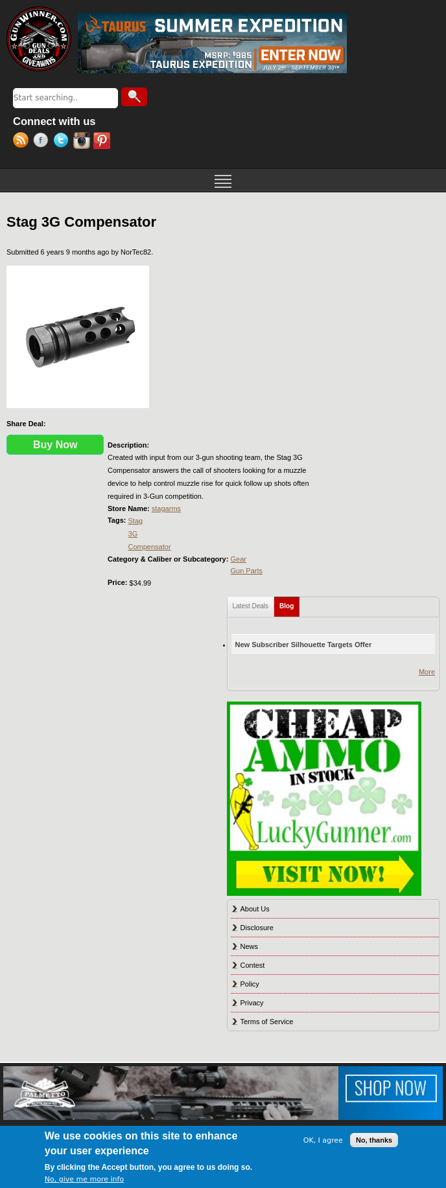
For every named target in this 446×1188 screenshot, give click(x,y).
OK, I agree (323, 1140)
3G (133, 534)
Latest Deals (251, 606)
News (250, 946)
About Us (255, 909)
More (427, 672)
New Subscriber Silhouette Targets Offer (303, 644)
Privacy (252, 1003)
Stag (135, 521)
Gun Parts (246, 571)
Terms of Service (267, 1021)
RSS (23, 142)
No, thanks (374, 1140)
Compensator (149, 547)
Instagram (83, 142)
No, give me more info (84, 1179)
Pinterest (103, 142)
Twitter (63, 142)
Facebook (43, 142)
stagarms (166, 508)
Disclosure (257, 927)
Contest (253, 965)
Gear (238, 559)
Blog (289, 603)
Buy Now (55, 444)
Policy (250, 984)
